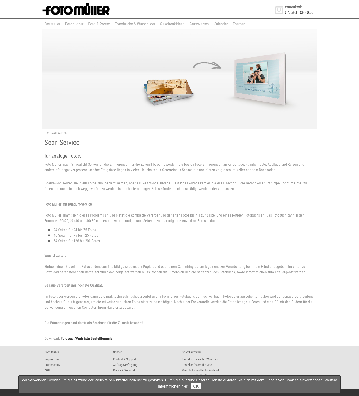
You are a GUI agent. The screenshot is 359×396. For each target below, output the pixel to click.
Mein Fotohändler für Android (200, 370)
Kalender (221, 24)
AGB (47, 370)
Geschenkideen (172, 24)
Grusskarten (199, 24)
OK (196, 386)
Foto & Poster (99, 24)
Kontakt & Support (124, 359)
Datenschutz (52, 365)
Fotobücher (74, 24)
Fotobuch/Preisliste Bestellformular (87, 338)
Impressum (51, 359)
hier (184, 386)
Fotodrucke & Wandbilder (135, 24)
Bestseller (52, 24)
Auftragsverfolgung (125, 365)
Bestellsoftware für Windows (200, 359)
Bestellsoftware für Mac (197, 365)
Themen (239, 24)
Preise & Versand (124, 370)
